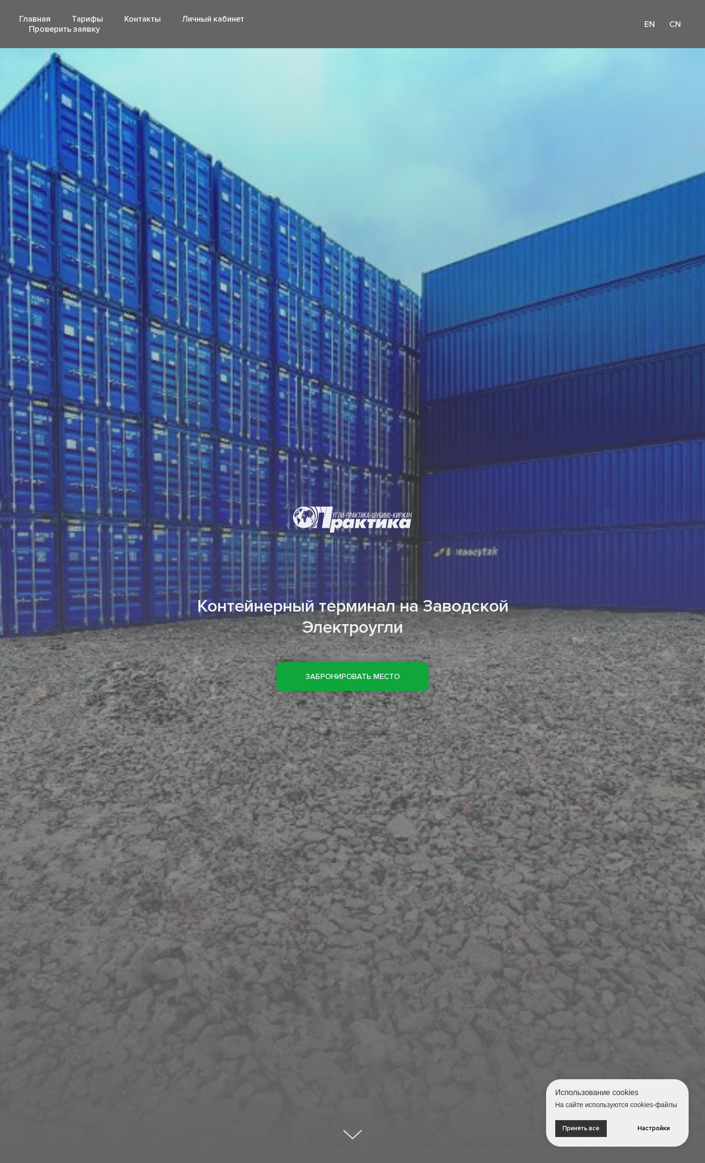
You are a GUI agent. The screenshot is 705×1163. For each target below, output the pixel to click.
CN (675, 24)
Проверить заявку (64, 29)
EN (649, 24)
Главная (35, 19)
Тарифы (87, 19)
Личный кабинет (213, 19)
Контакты (142, 19)
